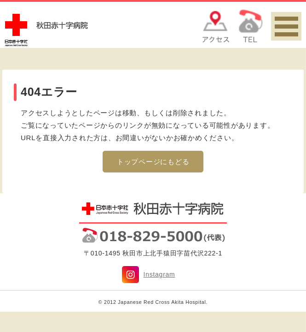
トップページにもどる (153, 162)
